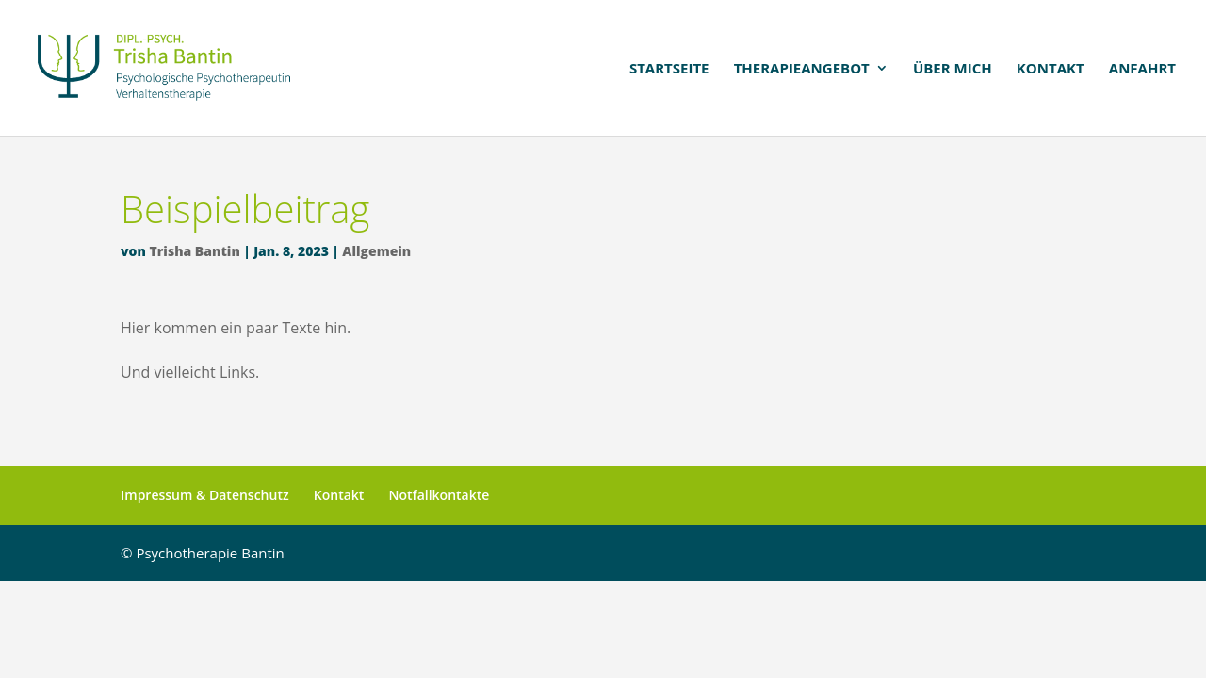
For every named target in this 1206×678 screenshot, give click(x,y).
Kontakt (1050, 69)
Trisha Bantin (195, 251)
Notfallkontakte (439, 495)
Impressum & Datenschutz (205, 495)
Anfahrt (1142, 69)
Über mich (952, 69)
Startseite (669, 69)
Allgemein (376, 251)
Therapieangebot (802, 69)
